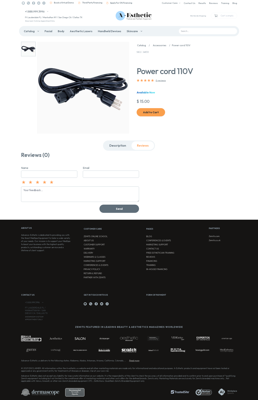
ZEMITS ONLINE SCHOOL (96, 236)
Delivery (88, 252)
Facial (48, 31)
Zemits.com (214, 236)
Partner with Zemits (95, 277)
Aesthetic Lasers (81, 31)
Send (119, 208)
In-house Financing (156, 269)
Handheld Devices (109, 31)
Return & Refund (93, 273)
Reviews (213, 3)
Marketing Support (94, 261)
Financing (151, 261)
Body (61, 31)
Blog (234, 3)
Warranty (89, 248)
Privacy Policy (92, 269)
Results (202, 3)
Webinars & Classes (94, 257)
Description (117, 145)
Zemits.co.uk (214, 240)
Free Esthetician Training (160, 252)
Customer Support (94, 244)
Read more (134, 360)
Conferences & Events (96, 265)
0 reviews (161, 80)
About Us (89, 240)
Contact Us (189, 3)
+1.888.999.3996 (35, 11)
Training (225, 3)
